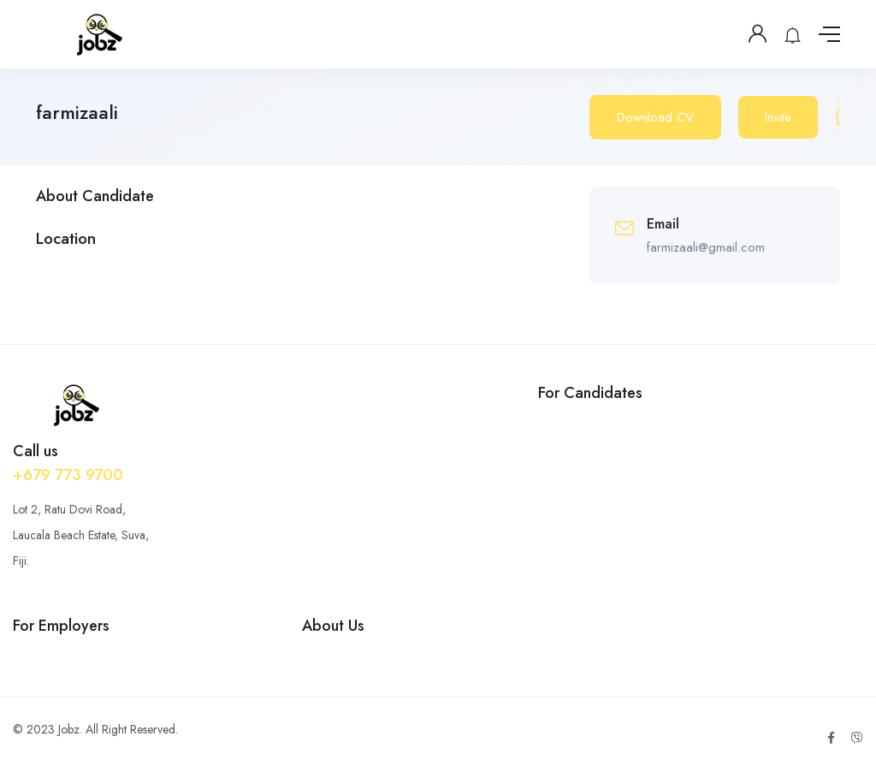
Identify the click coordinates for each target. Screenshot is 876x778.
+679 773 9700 (68, 475)
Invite (778, 117)
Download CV (655, 117)
